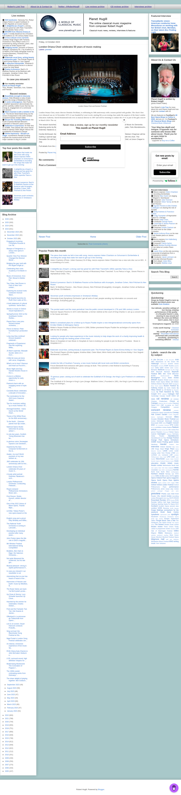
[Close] (124, 120)
